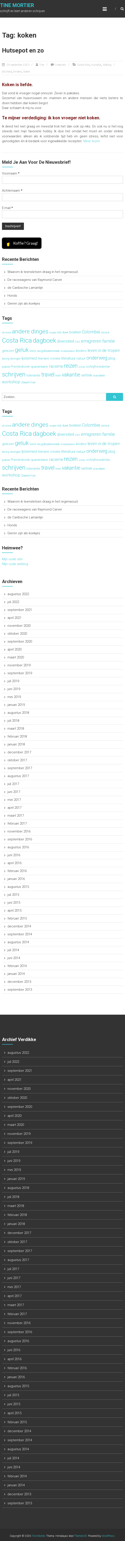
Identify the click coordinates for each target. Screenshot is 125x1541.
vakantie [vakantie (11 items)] (71, 375)
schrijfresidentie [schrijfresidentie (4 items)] (98, 367)
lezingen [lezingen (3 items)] (15, 358)
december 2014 (19, 926)
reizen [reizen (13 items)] (71, 366)
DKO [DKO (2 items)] (77, 341)
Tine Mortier (17, 5)
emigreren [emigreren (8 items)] (91, 341)
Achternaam (12, 191)
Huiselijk (96, 64)
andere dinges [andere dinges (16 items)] (30, 331)
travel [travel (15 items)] (48, 374)
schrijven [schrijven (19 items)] (13, 374)
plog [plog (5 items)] (111, 358)
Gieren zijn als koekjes (23, 303)
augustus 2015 (18, 887)
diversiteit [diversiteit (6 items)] (65, 341)
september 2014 (19, 934)
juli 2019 (13, 681)
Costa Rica (83, 64)
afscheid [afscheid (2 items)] (6, 332)
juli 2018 (13, 721)
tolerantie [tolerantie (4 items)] (33, 375)
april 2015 (14, 910)
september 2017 (19, 768)
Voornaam (11, 173)
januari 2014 (16, 974)
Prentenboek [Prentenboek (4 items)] (20, 367)
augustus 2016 (18, 847)
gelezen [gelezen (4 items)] (8, 351)
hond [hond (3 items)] (33, 351)
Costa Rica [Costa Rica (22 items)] (17, 340)
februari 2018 (17, 736)
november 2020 (18, 626)
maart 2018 (15, 729)
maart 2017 (15, 816)
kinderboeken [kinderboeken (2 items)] (68, 351)
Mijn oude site (12, 559)
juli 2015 (13, 895)
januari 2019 (16, 705)
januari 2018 (16, 744)
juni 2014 (13, 958)
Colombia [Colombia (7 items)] (91, 331)
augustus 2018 (18, 713)
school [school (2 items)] (82, 366)
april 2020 (14, 649)
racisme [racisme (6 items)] (56, 366)
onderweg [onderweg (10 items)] (96, 358)
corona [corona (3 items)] (105, 332)
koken (26, 71)
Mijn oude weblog (15, 564)
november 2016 (18, 831)
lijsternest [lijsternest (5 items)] (29, 358)
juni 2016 (13, 855)
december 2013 (19, 982)
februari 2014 (17, 966)
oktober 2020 (17, 634)
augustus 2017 (18, 776)
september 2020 (19, 641)
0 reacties (60, 64)
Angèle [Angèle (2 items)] (53, 332)
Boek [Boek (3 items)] (65, 332)
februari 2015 (17, 918)
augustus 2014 (18, 942)
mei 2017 (14, 800)
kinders (17, 71)
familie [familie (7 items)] (108, 341)
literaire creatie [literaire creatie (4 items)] (49, 358)
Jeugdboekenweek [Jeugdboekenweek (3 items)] (48, 351)
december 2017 (19, 752)
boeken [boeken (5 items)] (75, 332)
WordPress (108, 1535)
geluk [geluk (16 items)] (22, 349)
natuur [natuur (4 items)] (81, 358)
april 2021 (14, 618)
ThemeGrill (80, 1535)
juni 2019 (13, 689)
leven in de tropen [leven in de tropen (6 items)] (104, 350)
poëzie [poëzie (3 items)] (6, 366)
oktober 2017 (17, 760)
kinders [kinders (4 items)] (81, 351)
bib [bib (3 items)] (59, 332)
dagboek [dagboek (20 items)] (44, 340)
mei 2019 (14, 697)
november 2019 (18, 665)
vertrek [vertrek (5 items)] (86, 375)
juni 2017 (13, 792)
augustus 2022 (18, 594)
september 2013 (19, 990)
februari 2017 (17, 823)
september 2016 (19, 839)
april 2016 (14, 863)
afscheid (7, 71)
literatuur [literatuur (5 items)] (68, 358)
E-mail (7, 208)
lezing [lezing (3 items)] (5, 358)
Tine (41, 64)
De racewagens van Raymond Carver (34, 280)
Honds (12, 296)
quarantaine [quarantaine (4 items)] (39, 367)
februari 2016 (17, 871)
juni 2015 (13, 903)
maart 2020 (15, 657)
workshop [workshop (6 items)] (11, 382)
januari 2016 (16, 879)
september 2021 (19, 610)
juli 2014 (13, 950)
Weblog (107, 64)
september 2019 (19, 673)
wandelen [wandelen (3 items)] (99, 375)
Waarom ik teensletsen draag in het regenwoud (42, 272)
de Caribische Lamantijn (25, 288)
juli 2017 (13, 784)
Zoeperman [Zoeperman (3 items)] (28, 382)
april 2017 (14, 808)
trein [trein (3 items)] (58, 375)
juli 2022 (13, 602)
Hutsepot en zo (23, 50)
